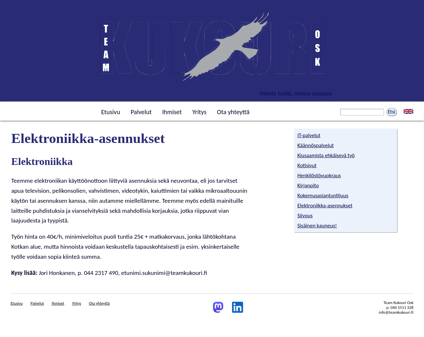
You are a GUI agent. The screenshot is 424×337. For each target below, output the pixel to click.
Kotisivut (307, 165)
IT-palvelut (308, 135)
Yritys (199, 112)
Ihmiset (172, 112)
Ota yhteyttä (233, 112)
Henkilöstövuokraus (319, 175)
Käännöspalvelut (315, 145)
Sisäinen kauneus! (317, 225)
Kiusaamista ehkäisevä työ (326, 155)
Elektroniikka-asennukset (324, 205)
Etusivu (110, 112)
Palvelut (141, 112)
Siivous (305, 215)
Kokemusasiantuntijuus (322, 195)
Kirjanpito (308, 185)
